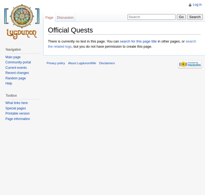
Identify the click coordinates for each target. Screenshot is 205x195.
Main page (13, 57)
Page (49, 17)
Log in (197, 4)
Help (8, 83)
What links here (16, 103)
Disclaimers (107, 63)
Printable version (17, 113)
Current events (16, 68)
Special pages (15, 108)
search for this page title (138, 41)
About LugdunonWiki (82, 63)
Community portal (18, 62)
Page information (17, 119)
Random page (15, 78)
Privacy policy (56, 63)
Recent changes (17, 73)
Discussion (65, 17)
